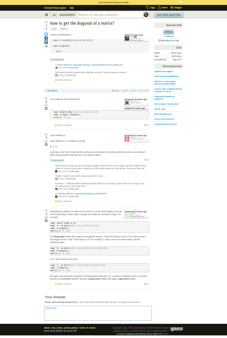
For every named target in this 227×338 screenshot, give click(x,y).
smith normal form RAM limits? (166, 76)
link (148, 125)
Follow (168, 32)
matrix (54, 29)
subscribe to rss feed (170, 40)
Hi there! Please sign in (55, 7)
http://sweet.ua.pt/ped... (137, 40)
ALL (55, 15)
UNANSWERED (67, 15)
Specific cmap (159, 109)
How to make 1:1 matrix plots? (166, 104)
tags (152, 7)
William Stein (62, 189)
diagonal (64, 29)
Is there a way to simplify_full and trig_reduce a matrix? (168, 90)
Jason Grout (62, 67)
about (47, 327)
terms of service (87, 327)
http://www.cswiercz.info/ (137, 216)
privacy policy (70, 327)
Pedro (132, 36)
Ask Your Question (168, 15)
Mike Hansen (62, 171)
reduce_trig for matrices (164, 119)
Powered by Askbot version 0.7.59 (60, 330)
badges (178, 7)
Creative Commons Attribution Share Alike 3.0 (139, 333)
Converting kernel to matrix (165, 124)
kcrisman (61, 75)
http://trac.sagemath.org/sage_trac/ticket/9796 (84, 65)
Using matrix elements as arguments (164, 97)
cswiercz (132, 213)
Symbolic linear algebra (163, 71)
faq (53, 327)
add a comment (64, 80)
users (165, 7)
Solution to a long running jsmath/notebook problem (164, 82)
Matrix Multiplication (163, 114)
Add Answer (51, 308)
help (72, 7)
